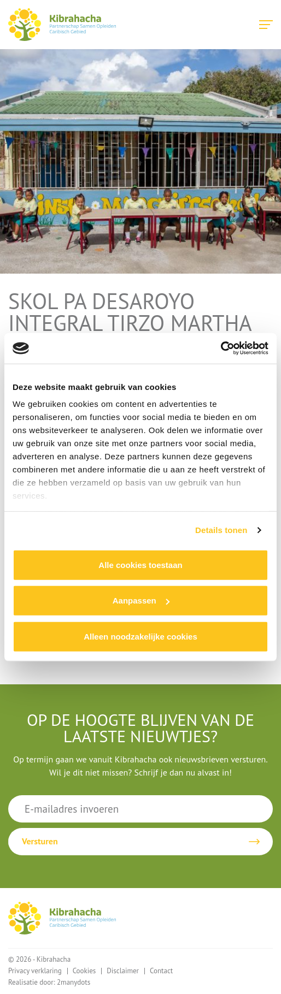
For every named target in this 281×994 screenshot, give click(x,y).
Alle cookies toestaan (140, 564)
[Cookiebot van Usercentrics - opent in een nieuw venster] (220, 348)
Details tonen (221, 530)
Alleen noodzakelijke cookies (140, 636)
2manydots (73, 982)
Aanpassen (141, 600)
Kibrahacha (62, 24)
